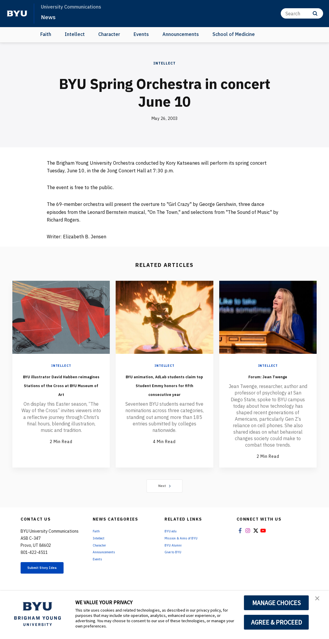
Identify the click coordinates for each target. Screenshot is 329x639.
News (50, 16)
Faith (45, 34)
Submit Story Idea (50, 574)
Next (164, 489)
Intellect (75, 34)
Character (109, 34)
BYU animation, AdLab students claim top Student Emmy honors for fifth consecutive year (164, 393)
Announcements (180, 34)
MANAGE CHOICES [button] (276, 603)
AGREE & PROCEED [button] (276, 622)
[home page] (17, 13)
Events (141, 34)
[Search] (302, 13)
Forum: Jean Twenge (268, 375)
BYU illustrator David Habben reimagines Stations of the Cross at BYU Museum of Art (61, 389)
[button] (319, 601)
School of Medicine (233, 34)
